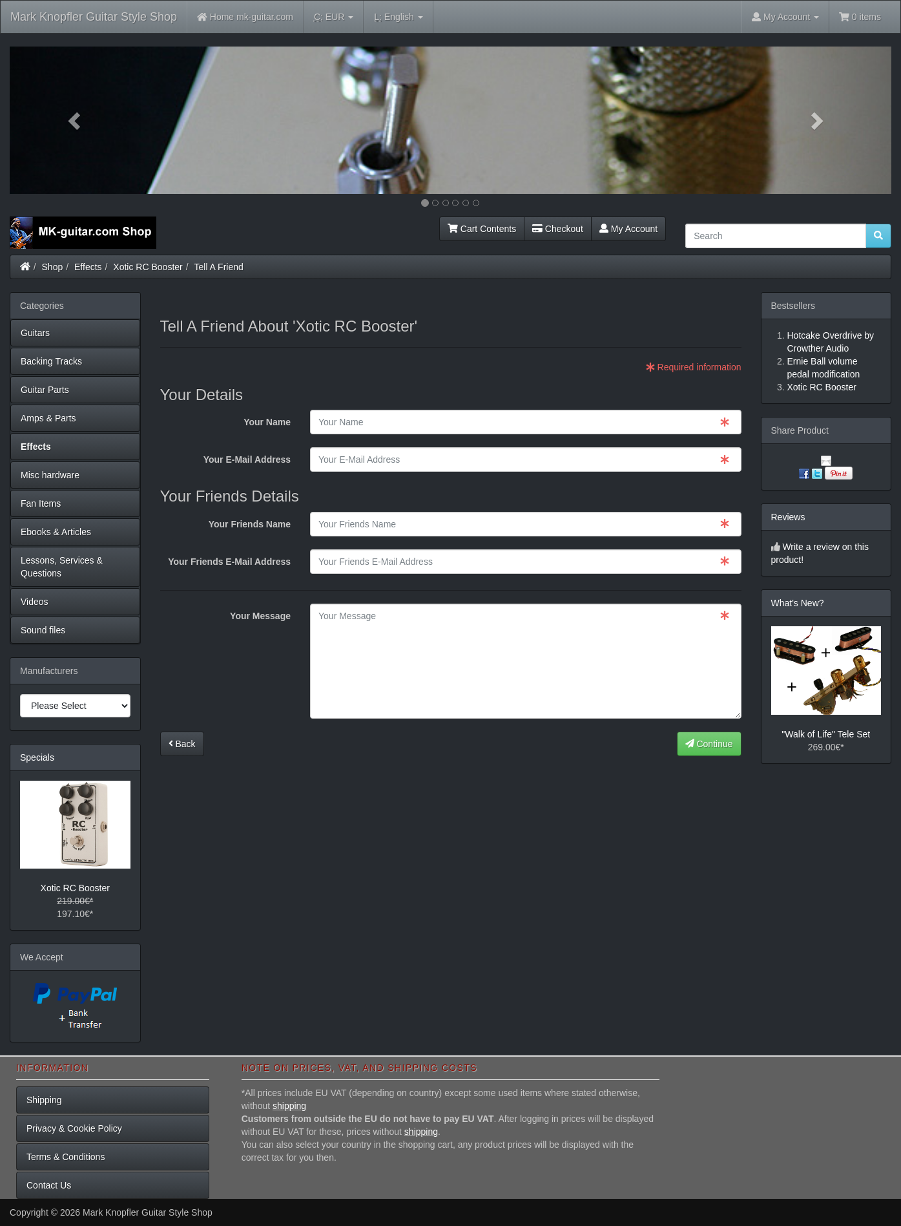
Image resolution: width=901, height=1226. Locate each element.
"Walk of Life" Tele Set (826, 734)
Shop (52, 267)
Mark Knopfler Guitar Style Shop (93, 16)
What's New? (797, 603)
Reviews (788, 517)
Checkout (557, 229)
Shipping (44, 1100)
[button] (76, 120)
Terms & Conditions (65, 1157)
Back (182, 744)
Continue (709, 744)
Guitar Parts (45, 390)
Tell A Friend (218, 267)
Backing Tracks (51, 361)
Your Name (267, 422)
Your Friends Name (250, 524)
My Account (628, 229)
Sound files (43, 630)
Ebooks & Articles (56, 532)
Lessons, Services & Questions (62, 566)
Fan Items (41, 503)
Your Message (260, 616)
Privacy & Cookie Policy (74, 1128)
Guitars (35, 333)
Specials (37, 757)
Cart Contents (482, 229)
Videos (34, 602)
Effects (88, 267)
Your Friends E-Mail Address (229, 561)
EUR (333, 17)
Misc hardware (50, 475)
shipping (289, 1106)
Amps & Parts (48, 418)
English (398, 17)
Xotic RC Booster (147, 267)
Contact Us (48, 1185)
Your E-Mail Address (247, 459)
